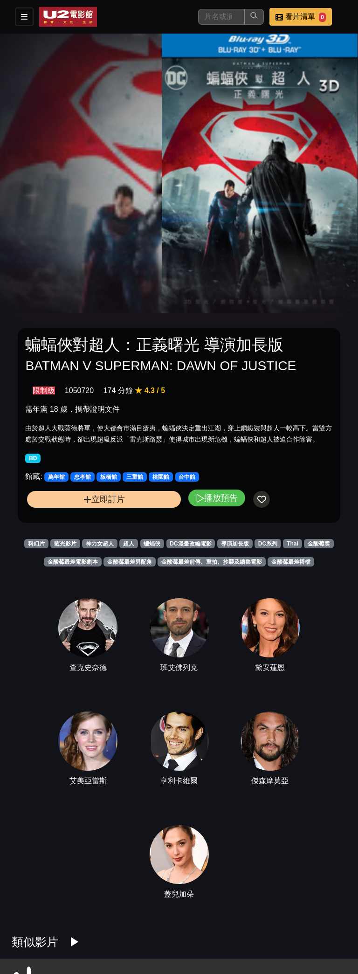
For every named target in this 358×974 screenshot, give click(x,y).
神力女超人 (100, 543)
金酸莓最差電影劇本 (73, 562)
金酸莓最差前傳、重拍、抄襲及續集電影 (211, 562)
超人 (128, 543)
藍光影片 (65, 543)
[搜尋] (221, 17)
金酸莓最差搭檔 (290, 562)
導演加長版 (235, 543)
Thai (292, 543)
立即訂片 (104, 499)
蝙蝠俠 (152, 543)
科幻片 (36, 543)
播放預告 (217, 498)
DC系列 (267, 543)
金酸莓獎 (319, 543)
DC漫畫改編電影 (190, 543)
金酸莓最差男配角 (129, 562)
